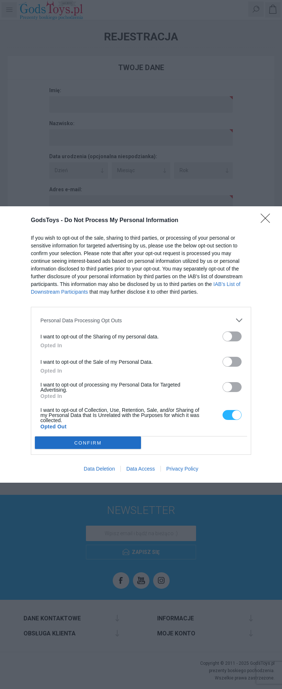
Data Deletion (99, 469)
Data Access (140, 469)
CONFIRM (88, 443)
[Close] (268, 221)
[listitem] (141, 320)
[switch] (232, 336)
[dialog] (141, 344)
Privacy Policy (182, 469)
